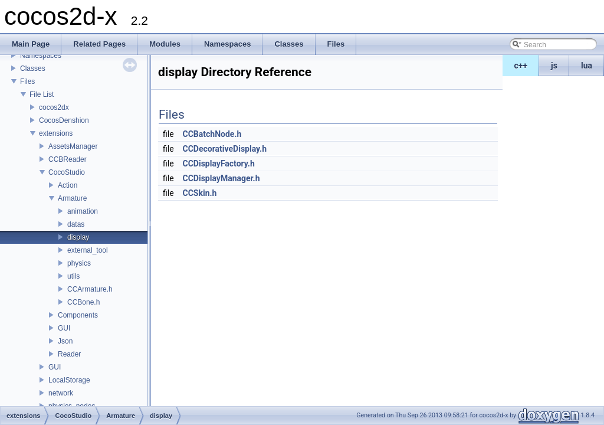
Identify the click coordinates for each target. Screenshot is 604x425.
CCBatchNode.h (212, 134)
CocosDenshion (64, 120)
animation (82, 211)
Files (27, 81)
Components (78, 315)
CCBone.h (83, 302)
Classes (32, 68)
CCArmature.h (90, 289)
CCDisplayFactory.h (219, 163)
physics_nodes (71, 406)
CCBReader (67, 159)
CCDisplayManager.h (221, 178)
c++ (521, 65)
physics (79, 263)
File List (41, 94)
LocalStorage (69, 380)
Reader (69, 354)
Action (67, 185)
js (554, 65)
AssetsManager (72, 146)
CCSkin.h (200, 193)
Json (65, 341)
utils (73, 276)
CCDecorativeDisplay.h (225, 148)
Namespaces (40, 55)
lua (586, 65)
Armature (72, 198)
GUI (64, 328)
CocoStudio (66, 172)
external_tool (87, 250)
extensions (56, 133)
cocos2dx (54, 107)
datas (75, 224)
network (60, 393)
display (78, 237)
